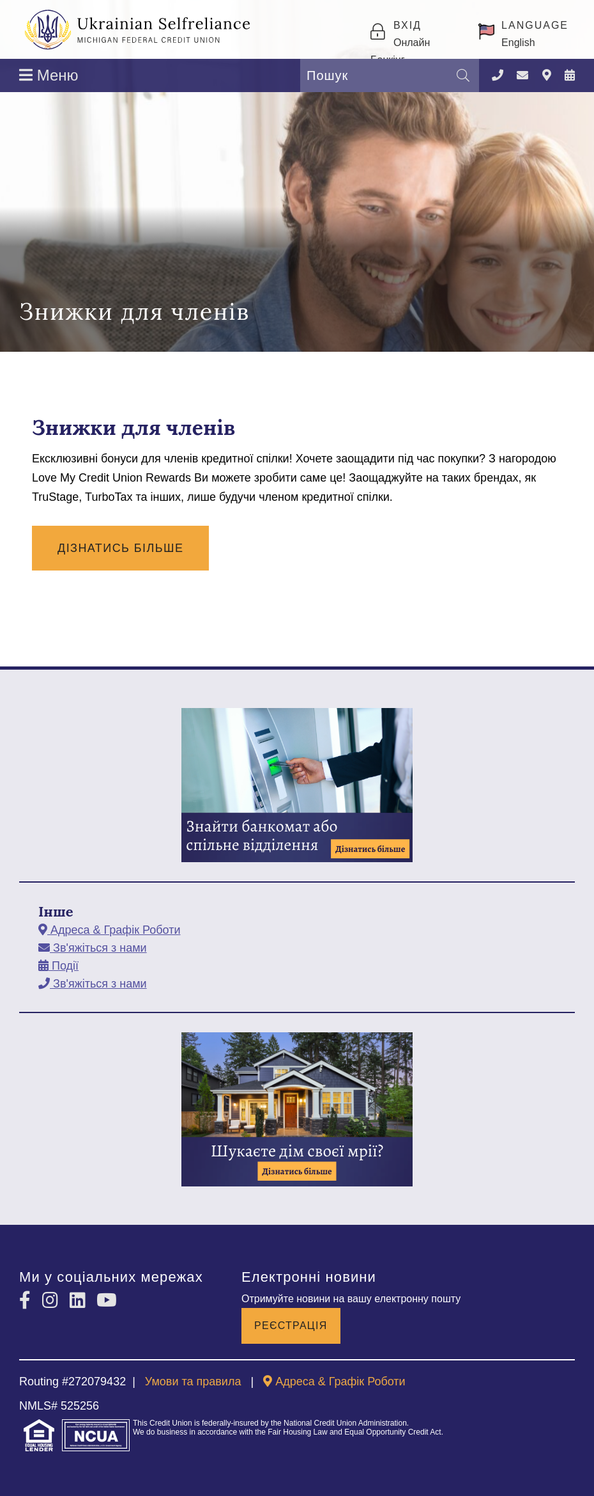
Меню (49, 75)
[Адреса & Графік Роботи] (546, 75)
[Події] (570, 75)
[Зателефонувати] (497, 75)
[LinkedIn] (80, 1301)
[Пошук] (463, 75)
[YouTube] (106, 1301)
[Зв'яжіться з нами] (522, 75)
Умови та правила (193, 1381)
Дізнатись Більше (120, 548)
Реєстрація (291, 1325)
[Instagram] (52, 1301)
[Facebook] (27, 1301)
